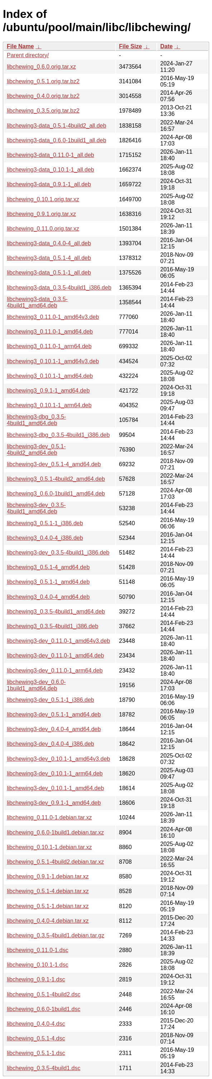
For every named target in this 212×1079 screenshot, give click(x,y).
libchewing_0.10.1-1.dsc (37, 965)
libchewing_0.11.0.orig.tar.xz (43, 229)
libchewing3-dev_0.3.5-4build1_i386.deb (58, 553)
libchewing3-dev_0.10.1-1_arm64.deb (55, 773)
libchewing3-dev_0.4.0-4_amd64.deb (54, 729)
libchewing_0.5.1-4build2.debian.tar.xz (55, 862)
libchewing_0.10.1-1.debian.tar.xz (49, 847)
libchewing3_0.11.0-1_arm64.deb (49, 346)
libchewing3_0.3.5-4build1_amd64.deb (56, 612)
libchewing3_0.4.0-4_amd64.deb (48, 597)
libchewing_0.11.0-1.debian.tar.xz (49, 817)
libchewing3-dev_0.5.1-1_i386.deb (50, 700)
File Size (130, 46)
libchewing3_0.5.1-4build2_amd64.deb (56, 479)
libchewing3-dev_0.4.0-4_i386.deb (50, 744)
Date (166, 46)
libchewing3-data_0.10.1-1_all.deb (50, 170)
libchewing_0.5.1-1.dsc (36, 1053)
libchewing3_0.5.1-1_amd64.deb (48, 582)
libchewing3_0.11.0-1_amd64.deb (50, 332)
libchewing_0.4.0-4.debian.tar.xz (48, 921)
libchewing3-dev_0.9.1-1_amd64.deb (54, 803)
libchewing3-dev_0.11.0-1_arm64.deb (55, 670)
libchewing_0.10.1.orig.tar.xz (43, 199)
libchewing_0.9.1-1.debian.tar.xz (48, 876)
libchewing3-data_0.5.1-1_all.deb (49, 273)
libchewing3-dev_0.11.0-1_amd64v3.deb (58, 641)
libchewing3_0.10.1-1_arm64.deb (49, 405)
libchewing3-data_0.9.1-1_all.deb (49, 184)
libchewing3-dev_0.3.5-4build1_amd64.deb (36, 508)
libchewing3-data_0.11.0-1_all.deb (50, 155)
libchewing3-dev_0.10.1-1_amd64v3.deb (58, 759)
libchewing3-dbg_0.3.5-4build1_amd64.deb (36, 420)
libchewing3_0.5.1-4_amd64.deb (48, 567)
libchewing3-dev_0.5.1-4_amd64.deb (54, 464)
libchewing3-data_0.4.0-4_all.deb (49, 243)
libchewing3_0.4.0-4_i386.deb (45, 538)
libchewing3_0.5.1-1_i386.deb (45, 523)
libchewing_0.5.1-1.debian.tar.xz (48, 906)
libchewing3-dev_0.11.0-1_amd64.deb (55, 655)
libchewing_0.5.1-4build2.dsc (43, 994)
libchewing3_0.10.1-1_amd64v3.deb (53, 361)
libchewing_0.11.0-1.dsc (37, 950)
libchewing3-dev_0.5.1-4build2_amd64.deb (36, 449)
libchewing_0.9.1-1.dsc (36, 979)
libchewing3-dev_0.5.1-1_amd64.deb (54, 714)
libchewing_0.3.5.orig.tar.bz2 (43, 111)
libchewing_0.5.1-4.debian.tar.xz (48, 891)
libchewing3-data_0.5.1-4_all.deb (49, 258)
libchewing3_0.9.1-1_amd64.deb (48, 391)
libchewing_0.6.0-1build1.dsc (43, 1009)
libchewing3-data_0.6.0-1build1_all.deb (56, 140)
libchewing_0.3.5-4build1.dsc (43, 1068)
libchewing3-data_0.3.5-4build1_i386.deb (59, 288)
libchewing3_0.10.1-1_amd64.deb (50, 376)
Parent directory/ (28, 55)
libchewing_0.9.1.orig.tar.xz (41, 214)
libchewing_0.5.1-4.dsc (36, 1038)
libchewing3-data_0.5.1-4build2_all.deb (56, 126)
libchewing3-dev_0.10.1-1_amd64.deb (55, 788)
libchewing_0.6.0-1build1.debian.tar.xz (55, 832)
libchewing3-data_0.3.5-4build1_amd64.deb (37, 302)
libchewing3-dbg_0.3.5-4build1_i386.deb (58, 435)
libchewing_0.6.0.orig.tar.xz (41, 67)
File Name (20, 46)
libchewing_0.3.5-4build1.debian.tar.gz (55, 935)
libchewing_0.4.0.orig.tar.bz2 (43, 96)
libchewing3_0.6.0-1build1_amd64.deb (56, 494)
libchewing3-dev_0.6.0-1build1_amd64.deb (36, 685)
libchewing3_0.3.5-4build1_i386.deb (52, 626)
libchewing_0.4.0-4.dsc (36, 1024)
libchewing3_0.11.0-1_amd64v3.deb (53, 317)
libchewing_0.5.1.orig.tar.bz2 (43, 81)
